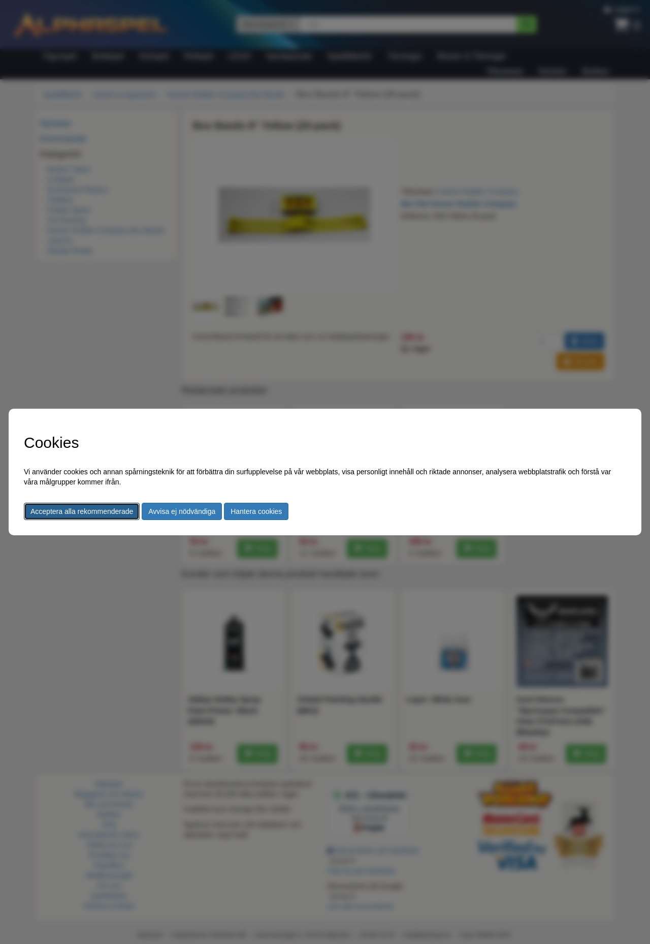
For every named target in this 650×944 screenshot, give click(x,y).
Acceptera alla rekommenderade (81, 511)
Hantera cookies (256, 511)
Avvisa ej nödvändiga (181, 511)
